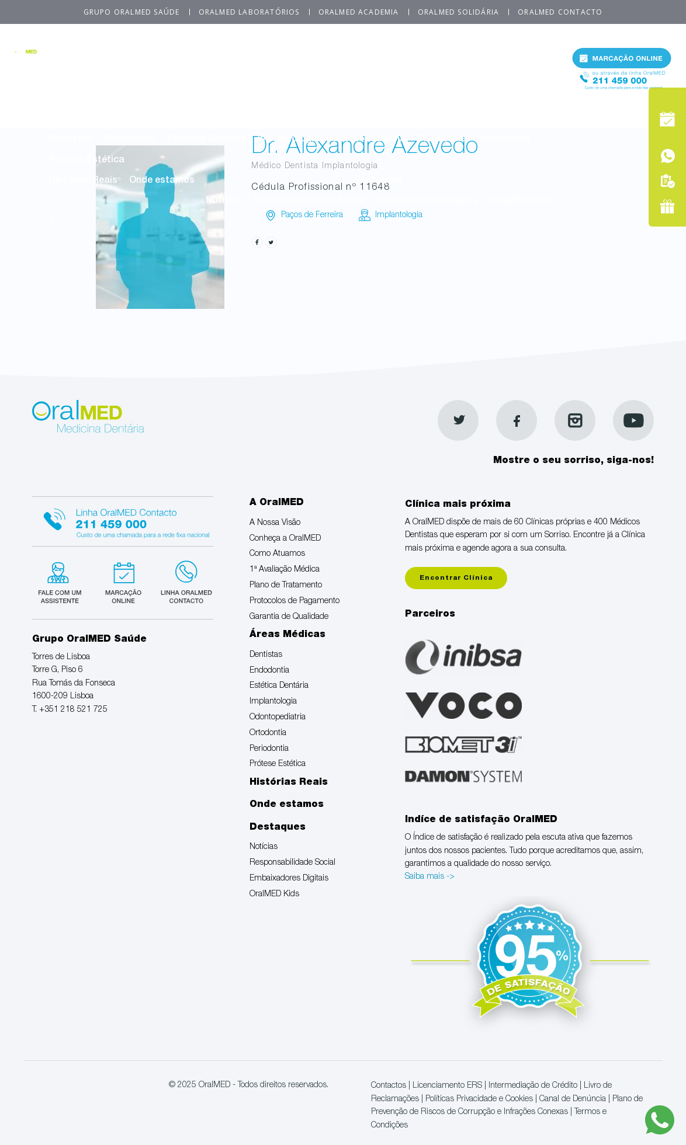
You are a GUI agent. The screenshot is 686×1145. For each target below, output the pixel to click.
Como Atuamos (262, 78)
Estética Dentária (207, 139)
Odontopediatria (368, 139)
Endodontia (131, 139)
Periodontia (504, 139)
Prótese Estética (86, 160)
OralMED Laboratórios (249, 12)
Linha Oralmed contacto (122, 519)
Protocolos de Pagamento (108, 98)
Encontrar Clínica (456, 578)
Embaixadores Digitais (427, 201)
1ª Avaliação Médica (354, 78)
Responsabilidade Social (309, 201)
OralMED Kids (519, 201)
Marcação (621, 60)
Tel (621, 86)
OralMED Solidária (458, 12)
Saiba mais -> (430, 877)
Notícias (224, 201)
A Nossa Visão (81, 78)
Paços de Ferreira (312, 215)
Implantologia (289, 139)
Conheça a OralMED (171, 78)
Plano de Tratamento (458, 78)
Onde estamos (162, 181)
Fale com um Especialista (62, 581)
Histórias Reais (83, 181)
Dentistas (71, 139)
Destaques (378, 181)
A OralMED (306, 57)
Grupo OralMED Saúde (132, 12)
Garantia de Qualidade (229, 98)
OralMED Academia (358, 12)
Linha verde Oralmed (183, 581)
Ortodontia (441, 139)
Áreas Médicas (306, 119)
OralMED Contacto (560, 12)
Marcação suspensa (122, 581)
